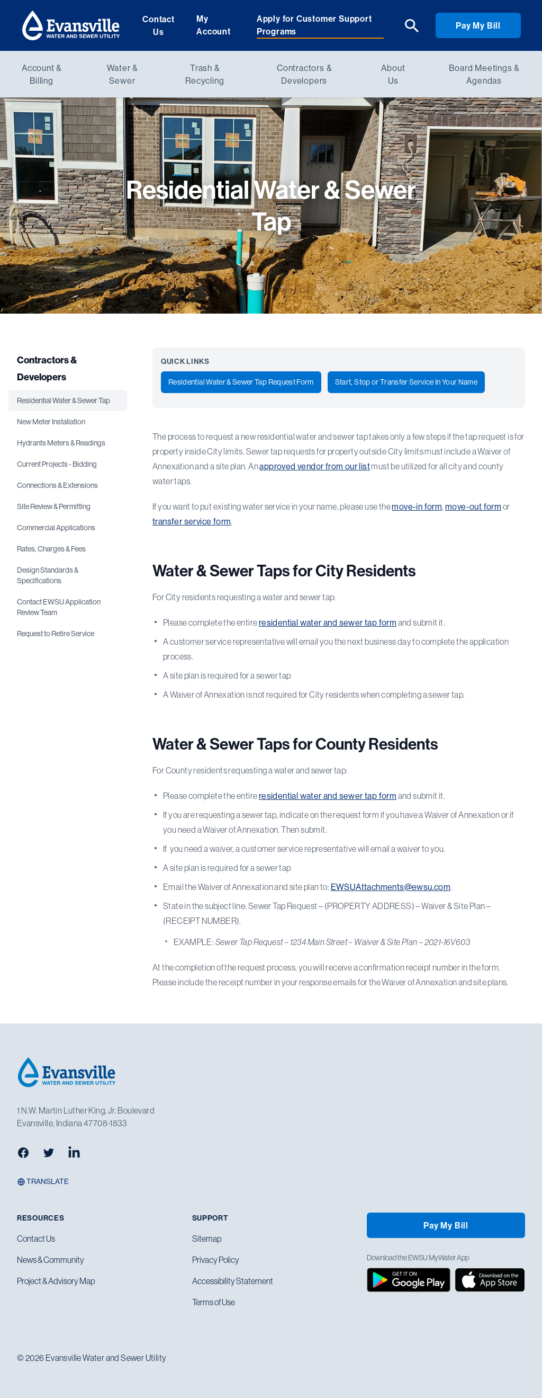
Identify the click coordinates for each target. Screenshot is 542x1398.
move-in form (417, 506)
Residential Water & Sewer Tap (63, 400)
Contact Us (158, 25)
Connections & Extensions (57, 485)
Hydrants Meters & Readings (61, 443)
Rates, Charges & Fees (51, 549)
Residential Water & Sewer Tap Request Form (241, 382)
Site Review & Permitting (54, 506)
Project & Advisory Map (56, 1281)
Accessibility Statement (232, 1281)
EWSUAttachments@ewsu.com (391, 886)
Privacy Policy (215, 1259)
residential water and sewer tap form (327, 622)
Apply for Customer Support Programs (314, 25)
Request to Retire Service (55, 633)
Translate (43, 1181)
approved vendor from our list (314, 466)
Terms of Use (213, 1302)
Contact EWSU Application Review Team (59, 607)
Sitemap (206, 1238)
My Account (213, 25)
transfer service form (191, 521)
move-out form (473, 506)
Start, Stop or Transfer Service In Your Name (406, 382)
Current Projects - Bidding (57, 464)
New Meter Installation (51, 421)
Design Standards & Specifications (47, 575)
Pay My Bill (478, 25)
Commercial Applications (56, 527)
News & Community (50, 1259)
